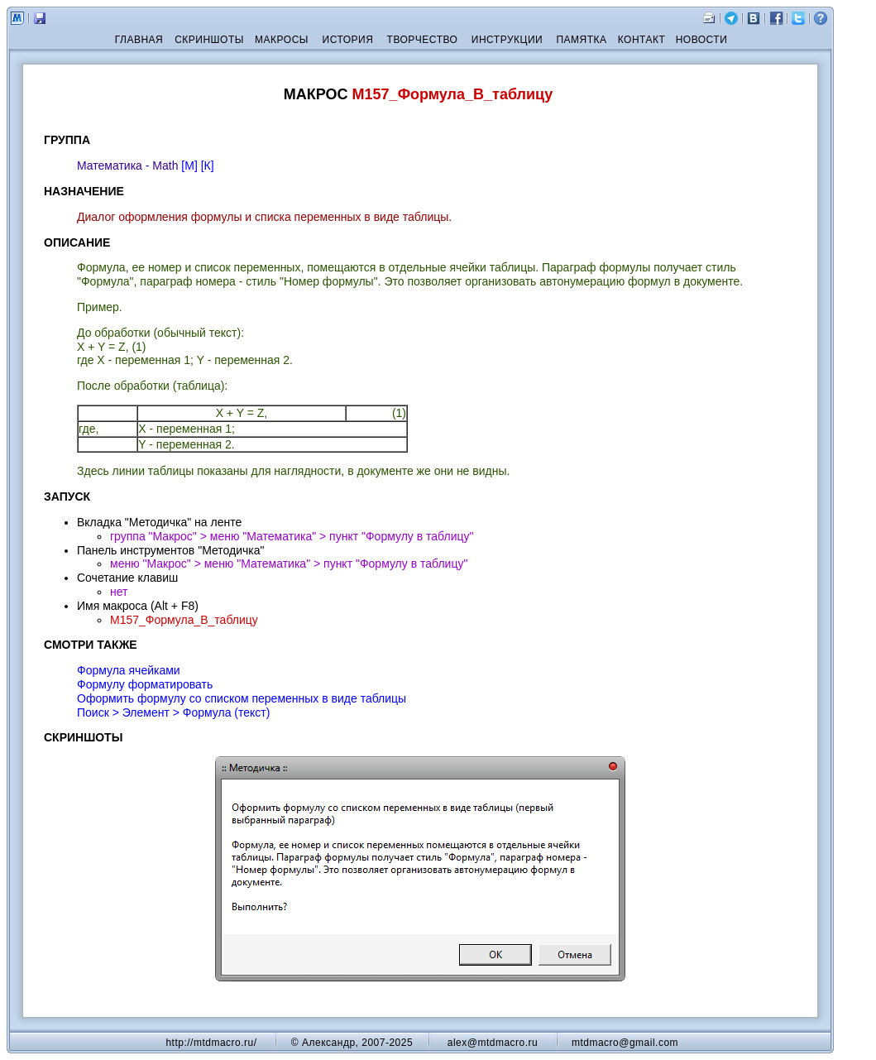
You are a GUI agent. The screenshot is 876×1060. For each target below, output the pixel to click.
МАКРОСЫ (282, 40)
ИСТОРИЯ (348, 40)
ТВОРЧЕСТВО (422, 40)
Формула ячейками (128, 670)
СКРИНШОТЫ (209, 40)
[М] (189, 165)
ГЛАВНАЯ (139, 40)
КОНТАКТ (642, 40)
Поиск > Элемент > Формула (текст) (173, 712)
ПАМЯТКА (581, 40)
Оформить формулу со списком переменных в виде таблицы (241, 698)
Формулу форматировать (145, 684)
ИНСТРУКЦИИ (507, 40)
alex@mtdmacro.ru (493, 1042)
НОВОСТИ (702, 40)
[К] (207, 165)
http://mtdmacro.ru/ (210, 1042)
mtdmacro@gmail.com (625, 1042)
